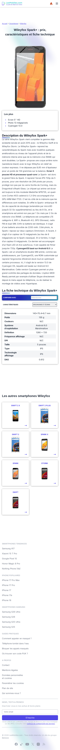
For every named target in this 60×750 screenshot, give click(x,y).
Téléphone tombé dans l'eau (15, 643)
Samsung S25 (8, 627)
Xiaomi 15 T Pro (9, 553)
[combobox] (43, 297)
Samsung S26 (8, 617)
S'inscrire (30, 717)
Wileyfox (23, 23)
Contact (5, 665)
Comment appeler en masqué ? (17, 638)
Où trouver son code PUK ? (15, 653)
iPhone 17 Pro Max (11, 580)
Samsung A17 (8, 548)
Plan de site (7, 688)
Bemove (5, 738)
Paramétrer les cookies (13, 683)
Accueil (4, 23)
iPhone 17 (6, 590)
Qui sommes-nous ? (11, 693)
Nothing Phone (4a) (11, 568)
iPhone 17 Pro (8, 585)
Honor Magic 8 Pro (11, 563)
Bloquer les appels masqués (15, 648)
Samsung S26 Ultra (11, 612)
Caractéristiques (10, 305)
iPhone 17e (7, 595)
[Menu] (57, 3)
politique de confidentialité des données (41, 724)
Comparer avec (9, 297)
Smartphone (13, 23)
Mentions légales (10, 670)
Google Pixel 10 (9, 558)
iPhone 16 (6, 600)
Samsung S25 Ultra (11, 622)
